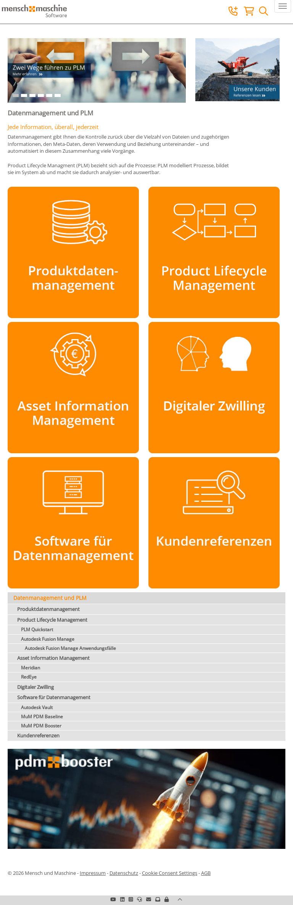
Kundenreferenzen (38, 735)
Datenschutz (123, 872)
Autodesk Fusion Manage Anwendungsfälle (70, 648)
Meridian (30, 667)
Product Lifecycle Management (52, 619)
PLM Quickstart (37, 629)
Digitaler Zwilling (35, 687)
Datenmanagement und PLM (50, 597)
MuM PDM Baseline (42, 716)
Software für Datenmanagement (53, 697)
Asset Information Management (53, 658)
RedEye (29, 677)
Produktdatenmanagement (48, 609)
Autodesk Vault (37, 707)
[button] (166, 899)
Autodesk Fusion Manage (47, 639)
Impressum (93, 872)
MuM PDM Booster (41, 725)
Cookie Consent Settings (169, 872)
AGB (206, 872)
